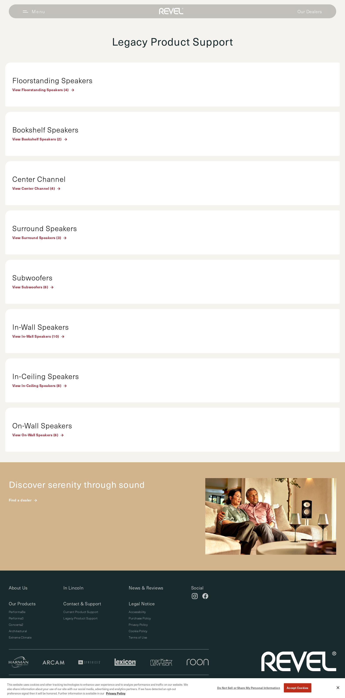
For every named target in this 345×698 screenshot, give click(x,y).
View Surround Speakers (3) (36, 237)
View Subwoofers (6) (30, 286)
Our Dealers (309, 11)
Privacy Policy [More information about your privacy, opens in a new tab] (115, 693)
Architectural (18, 631)
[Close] (338, 687)
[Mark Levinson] (161, 662)
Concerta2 (16, 624)
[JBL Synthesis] (89, 662)
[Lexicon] (125, 662)
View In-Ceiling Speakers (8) (36, 385)
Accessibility (137, 612)
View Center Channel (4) (33, 188)
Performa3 (16, 618)
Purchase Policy (140, 618)
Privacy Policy (138, 624)
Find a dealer (20, 499)
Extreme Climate (20, 637)
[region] (172, 688)
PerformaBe (17, 612)
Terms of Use (138, 637)
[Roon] (198, 662)
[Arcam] (53, 662)
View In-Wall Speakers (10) (35, 336)
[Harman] (18, 662)
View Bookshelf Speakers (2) (37, 138)
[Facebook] (205, 596)
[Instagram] (194, 596)
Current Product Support (80, 612)
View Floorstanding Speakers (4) (40, 89)
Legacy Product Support (80, 618)
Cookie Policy (138, 631)
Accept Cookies (297, 688)
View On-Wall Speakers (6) (35, 434)
